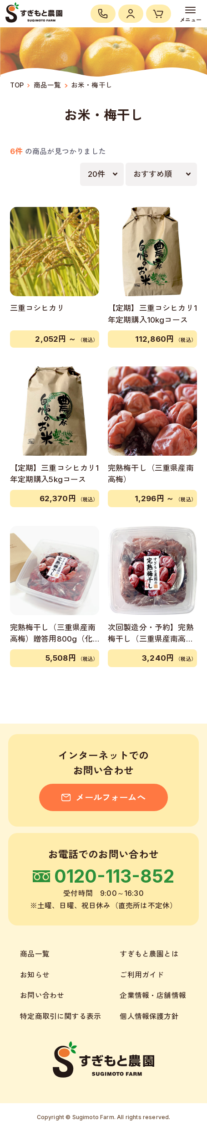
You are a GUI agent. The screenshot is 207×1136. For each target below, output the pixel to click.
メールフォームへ (103, 797)
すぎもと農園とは (149, 954)
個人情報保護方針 (149, 1016)
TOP (17, 85)
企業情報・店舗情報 (153, 995)
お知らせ (35, 975)
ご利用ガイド (142, 975)
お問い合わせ (42, 995)
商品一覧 (47, 85)
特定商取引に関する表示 (60, 1016)
